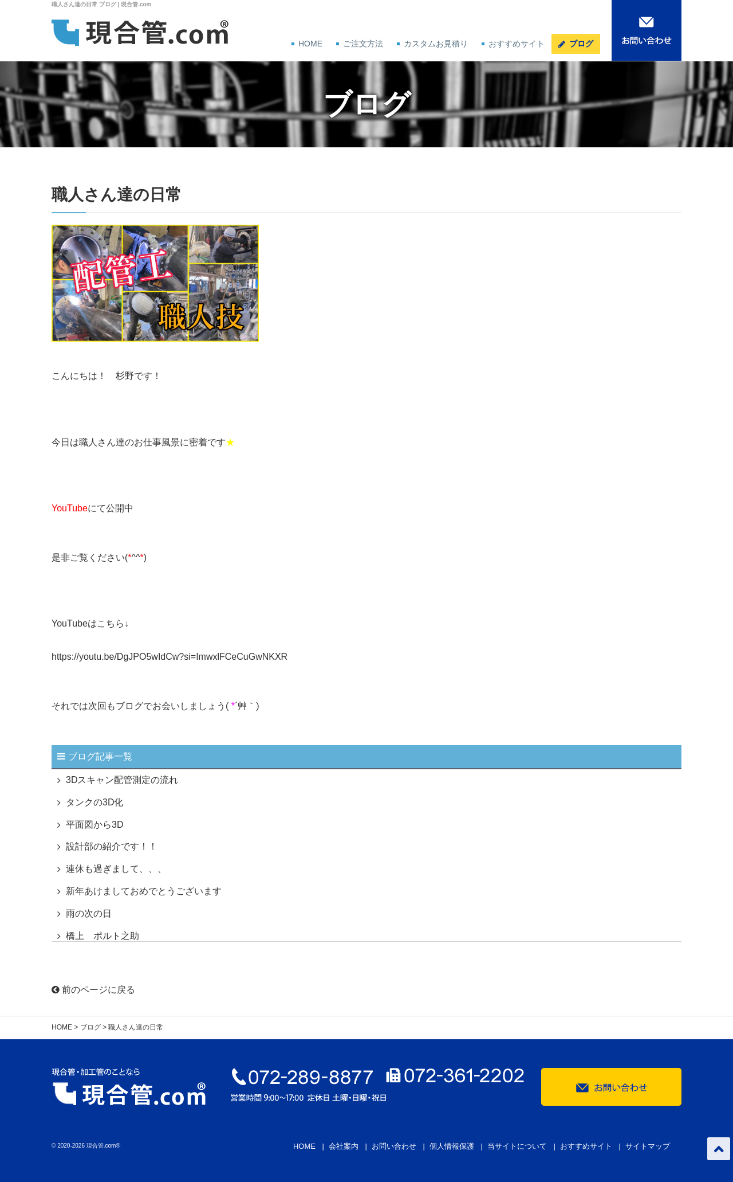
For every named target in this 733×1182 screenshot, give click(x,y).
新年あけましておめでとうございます (144, 891)
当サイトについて (517, 1146)
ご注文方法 (363, 43)
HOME (310, 43)
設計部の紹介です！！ (111, 846)
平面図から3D (94, 824)
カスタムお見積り (436, 43)
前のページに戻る (93, 990)
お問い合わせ (394, 1146)
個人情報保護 (451, 1146)
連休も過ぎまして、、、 (116, 869)
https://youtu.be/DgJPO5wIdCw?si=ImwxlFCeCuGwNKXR (169, 657)
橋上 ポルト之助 (102, 936)
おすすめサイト (516, 43)
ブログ (581, 43)
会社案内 (343, 1146)
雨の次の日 (89, 913)
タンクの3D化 (94, 802)
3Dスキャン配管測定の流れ (122, 780)
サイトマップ (647, 1146)
